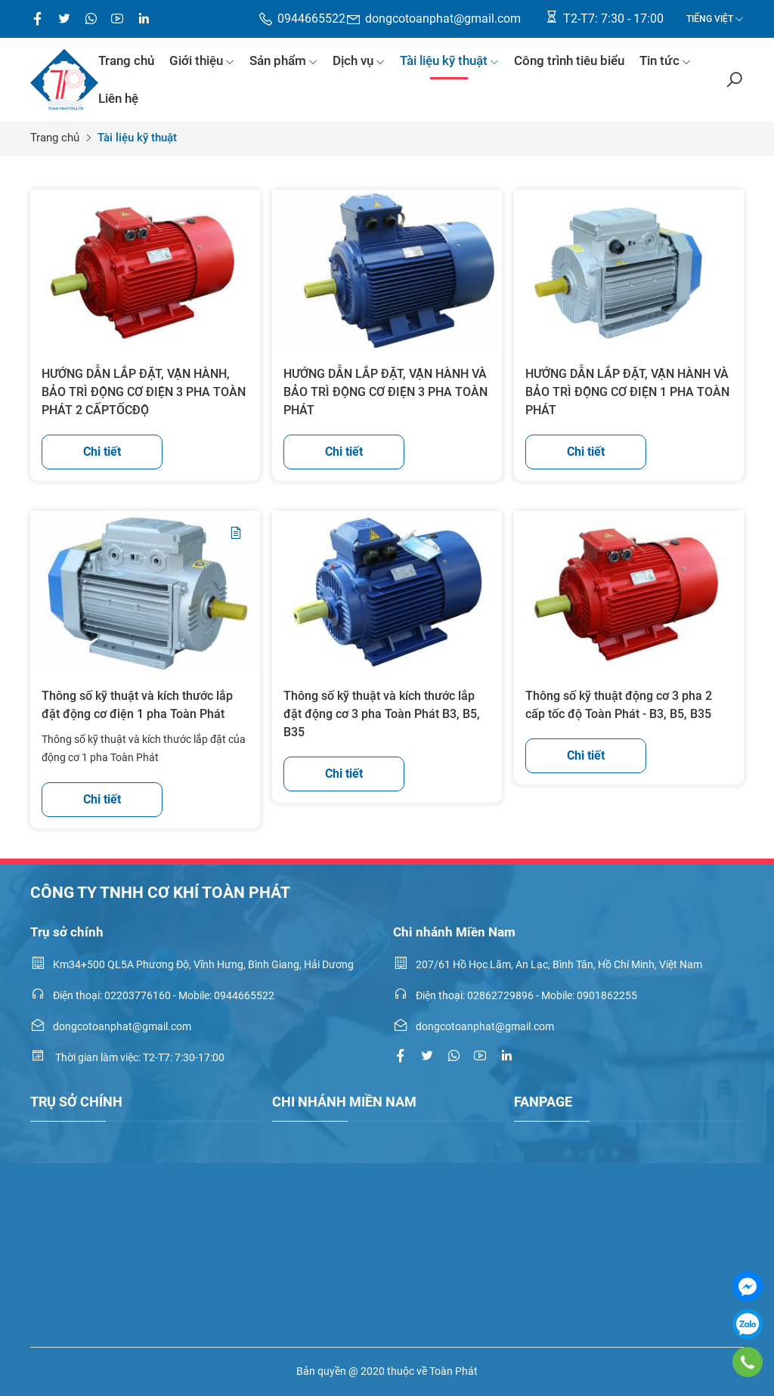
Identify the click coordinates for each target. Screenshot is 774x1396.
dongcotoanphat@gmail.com (433, 19)
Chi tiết (102, 451)
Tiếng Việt (709, 19)
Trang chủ (126, 60)
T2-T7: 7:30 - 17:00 (603, 17)
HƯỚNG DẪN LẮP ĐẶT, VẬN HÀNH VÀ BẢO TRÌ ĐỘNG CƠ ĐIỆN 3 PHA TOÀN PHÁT (385, 392)
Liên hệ (118, 98)
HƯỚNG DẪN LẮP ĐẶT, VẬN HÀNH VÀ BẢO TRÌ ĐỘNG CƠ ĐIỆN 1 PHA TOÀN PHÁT (627, 392)
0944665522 (301, 19)
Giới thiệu (201, 60)
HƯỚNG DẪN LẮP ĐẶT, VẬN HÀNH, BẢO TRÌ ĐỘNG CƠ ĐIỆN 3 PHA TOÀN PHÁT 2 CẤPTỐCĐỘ (144, 392)
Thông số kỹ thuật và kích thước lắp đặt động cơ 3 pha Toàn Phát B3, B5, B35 (381, 714)
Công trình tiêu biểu (569, 60)
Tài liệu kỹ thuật (449, 60)
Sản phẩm (283, 60)
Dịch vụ (359, 60)
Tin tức (665, 60)
